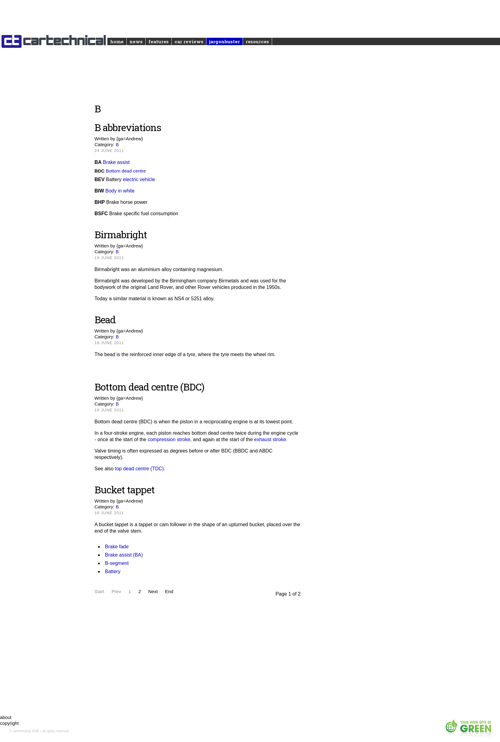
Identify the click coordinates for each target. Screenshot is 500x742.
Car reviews (189, 41)
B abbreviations (127, 127)
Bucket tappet (124, 489)
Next (153, 591)
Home (117, 41)
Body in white (120, 190)
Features (158, 41)
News (136, 41)
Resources (257, 41)
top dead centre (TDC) (139, 468)
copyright (9, 723)
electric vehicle (139, 179)
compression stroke (169, 439)
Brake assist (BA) (124, 554)
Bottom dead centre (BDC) (149, 386)
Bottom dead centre (126, 170)
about (6, 717)
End (169, 591)
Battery (113, 571)
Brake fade (117, 546)
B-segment (117, 563)
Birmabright (120, 234)
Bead (105, 319)
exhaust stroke (270, 439)
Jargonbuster (224, 41)
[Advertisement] (197, 653)
